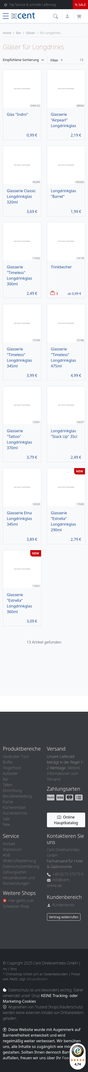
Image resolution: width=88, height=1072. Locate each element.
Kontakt (9, 843)
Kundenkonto (61, 904)
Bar (18, 33)
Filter (56, 60)
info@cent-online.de (58, 882)
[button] (56, 16)
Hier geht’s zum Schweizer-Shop (18, 903)
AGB (6, 855)
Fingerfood (12, 767)
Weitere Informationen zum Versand (63, 773)
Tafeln (7, 784)
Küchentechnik (15, 813)
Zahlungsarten (15, 872)
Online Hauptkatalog (66, 819)
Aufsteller (10, 773)
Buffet (8, 762)
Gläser (30, 33)
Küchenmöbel (14, 807)
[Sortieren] (25, 59)
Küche (8, 801)
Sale (6, 818)
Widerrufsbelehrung (19, 860)
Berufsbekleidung (17, 796)
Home (7, 33)
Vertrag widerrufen (63, 917)
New (6, 824)
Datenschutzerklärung (21, 866)
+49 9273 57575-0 (65, 874)
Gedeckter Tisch (16, 756)
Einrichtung (12, 790)
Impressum (12, 849)
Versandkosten (37, 979)
